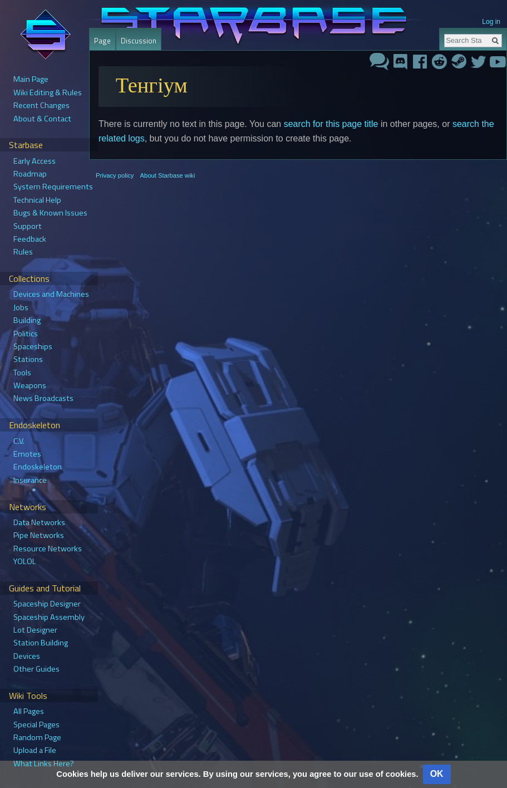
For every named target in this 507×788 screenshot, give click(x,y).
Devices (26, 656)
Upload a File (34, 750)
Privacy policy (115, 175)
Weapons (29, 385)
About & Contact (42, 118)
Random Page (37, 737)
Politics (25, 333)
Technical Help (37, 200)
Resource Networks (47, 548)
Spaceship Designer (47, 604)
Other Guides (36, 669)
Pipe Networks (38, 535)
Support (27, 226)
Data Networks (39, 522)
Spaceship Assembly (49, 617)
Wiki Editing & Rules (47, 92)
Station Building (40, 643)
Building (27, 320)
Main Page (30, 79)
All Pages (28, 711)
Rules (23, 252)
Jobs (20, 307)
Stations (28, 359)
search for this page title (331, 124)
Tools (22, 372)
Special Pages (36, 724)
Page (102, 40)
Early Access (34, 161)
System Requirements (53, 186)
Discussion (138, 40)
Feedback (29, 239)
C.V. (18, 441)
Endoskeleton (37, 467)
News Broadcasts (43, 398)
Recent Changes (41, 105)
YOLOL (24, 561)
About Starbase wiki (167, 175)
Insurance (30, 480)
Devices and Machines (51, 294)
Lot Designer (35, 630)
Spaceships (32, 346)
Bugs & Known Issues (50, 213)
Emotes (27, 454)
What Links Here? (43, 763)
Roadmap (30, 174)
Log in (491, 22)
